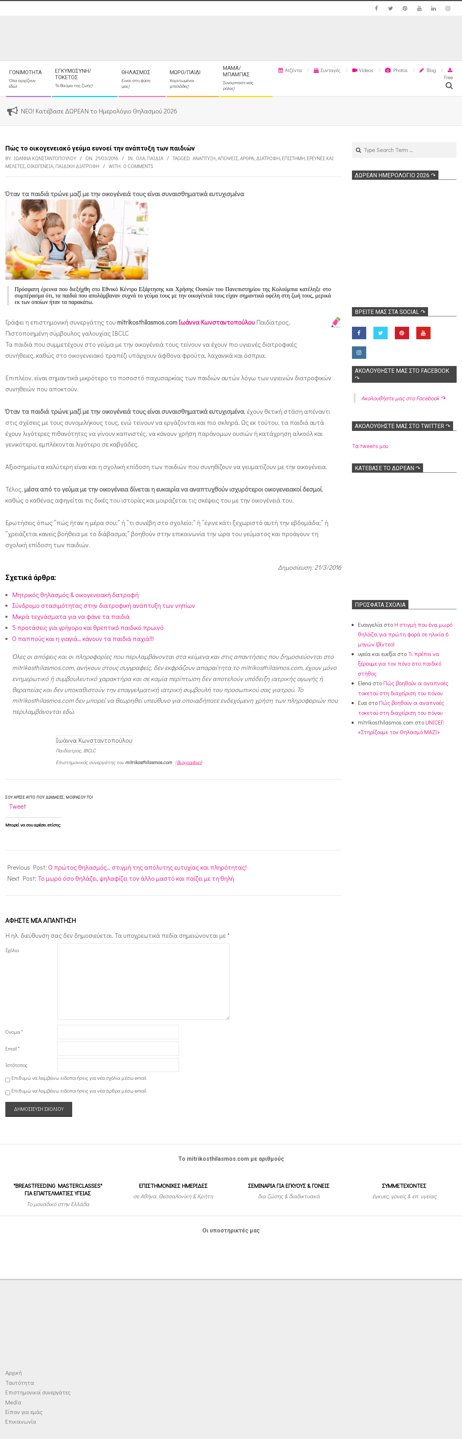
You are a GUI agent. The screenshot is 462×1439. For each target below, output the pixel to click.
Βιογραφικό (189, 762)
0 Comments (138, 166)
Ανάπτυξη (204, 158)
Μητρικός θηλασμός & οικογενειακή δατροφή (75, 594)
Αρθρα (247, 158)
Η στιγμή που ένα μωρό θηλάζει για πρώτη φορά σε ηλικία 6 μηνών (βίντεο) (405, 634)
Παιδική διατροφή (77, 166)
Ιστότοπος (16, 1065)
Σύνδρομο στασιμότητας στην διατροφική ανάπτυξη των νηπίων (103, 605)
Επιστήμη (293, 158)
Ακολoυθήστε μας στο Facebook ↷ (403, 398)
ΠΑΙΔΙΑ (155, 158)
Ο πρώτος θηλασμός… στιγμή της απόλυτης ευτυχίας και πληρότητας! (147, 867)
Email (12, 1048)
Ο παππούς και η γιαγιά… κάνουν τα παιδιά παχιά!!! (83, 638)
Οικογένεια (40, 166)
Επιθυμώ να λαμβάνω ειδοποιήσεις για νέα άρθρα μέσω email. (79, 1090)
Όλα (140, 158)
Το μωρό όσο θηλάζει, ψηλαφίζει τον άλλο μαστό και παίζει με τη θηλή (136, 878)
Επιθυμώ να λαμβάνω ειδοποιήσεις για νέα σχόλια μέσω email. (79, 1077)
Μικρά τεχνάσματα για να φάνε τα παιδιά (71, 616)
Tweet (17, 806)
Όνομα (14, 1031)
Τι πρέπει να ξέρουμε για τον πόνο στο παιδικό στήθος (399, 663)
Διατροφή (268, 158)
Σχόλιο (12, 950)
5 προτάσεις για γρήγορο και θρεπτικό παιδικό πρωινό (88, 627)
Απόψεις (228, 158)
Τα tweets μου (370, 445)
